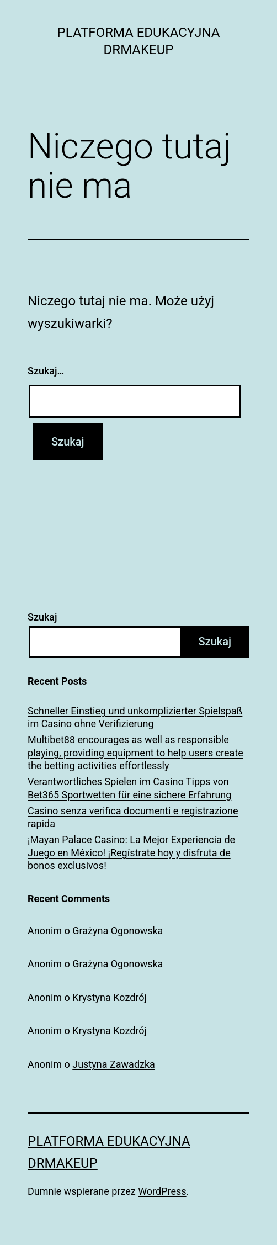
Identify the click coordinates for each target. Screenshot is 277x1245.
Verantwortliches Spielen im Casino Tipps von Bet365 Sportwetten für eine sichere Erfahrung (129, 788)
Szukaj (42, 617)
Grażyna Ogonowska (117, 930)
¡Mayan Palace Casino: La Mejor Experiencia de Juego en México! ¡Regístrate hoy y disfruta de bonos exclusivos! (131, 852)
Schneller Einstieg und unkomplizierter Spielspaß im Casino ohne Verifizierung (135, 717)
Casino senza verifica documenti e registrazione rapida (133, 817)
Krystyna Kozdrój (109, 997)
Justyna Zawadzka (113, 1064)
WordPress (162, 1191)
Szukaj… (46, 371)
